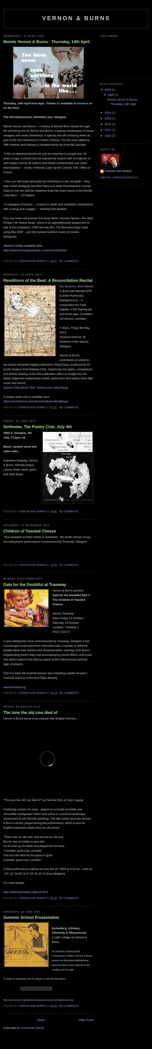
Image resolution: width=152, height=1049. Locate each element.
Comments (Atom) (32, 1028)
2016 (108, 89)
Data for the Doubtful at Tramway (34, 584)
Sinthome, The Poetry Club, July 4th (37, 427)
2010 (108, 135)
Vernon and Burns (118, 171)
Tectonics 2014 (74, 286)
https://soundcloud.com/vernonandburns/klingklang (35, 401)
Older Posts (86, 1020)
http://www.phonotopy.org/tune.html (25, 892)
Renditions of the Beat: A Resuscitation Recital (48, 280)
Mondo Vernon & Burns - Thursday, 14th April (46, 42)
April (111, 94)
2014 (108, 112)
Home (41, 1020)
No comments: (69, 261)
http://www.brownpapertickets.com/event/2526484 (35, 250)
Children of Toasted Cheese (29, 531)
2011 (108, 130)
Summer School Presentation (31, 917)
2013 (108, 118)
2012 (108, 124)
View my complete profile (119, 177)
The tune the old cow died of (30, 712)
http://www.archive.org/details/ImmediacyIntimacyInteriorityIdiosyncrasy (38, 1000)
